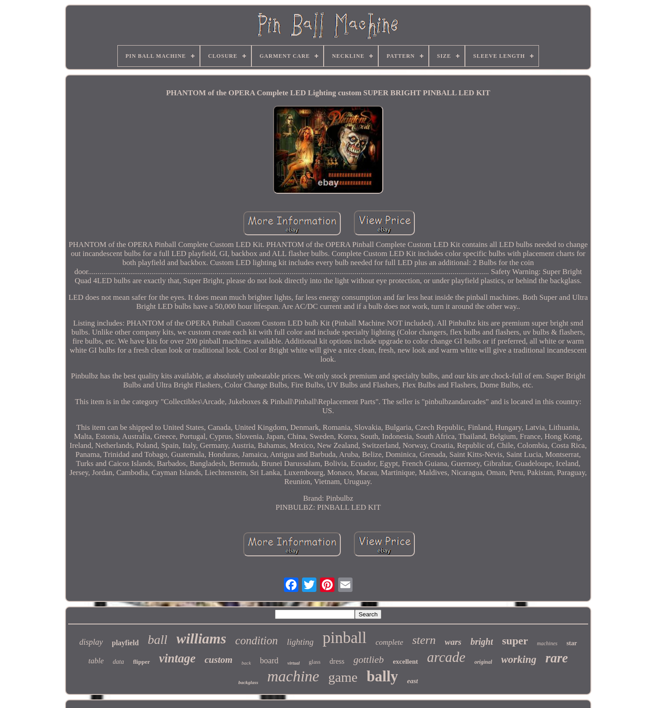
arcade (446, 657)
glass (314, 661)
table (96, 661)
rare (556, 658)
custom (218, 659)
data (118, 661)
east (412, 681)
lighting (300, 642)
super (515, 641)
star (571, 643)
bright (481, 642)
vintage (177, 658)
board (269, 660)
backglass (248, 682)
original (483, 662)
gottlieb (368, 659)
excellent (405, 661)
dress (337, 661)
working (518, 659)
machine (293, 676)
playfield (125, 643)
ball (157, 640)
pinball (345, 638)
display (91, 642)
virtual (294, 663)
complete (389, 642)
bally (382, 676)
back (246, 663)
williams (201, 638)
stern (424, 640)
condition (256, 640)
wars (453, 642)
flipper (141, 661)
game (343, 677)
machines (547, 643)
